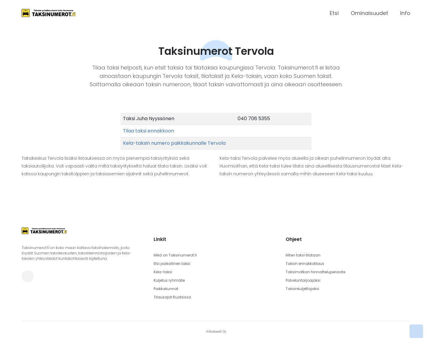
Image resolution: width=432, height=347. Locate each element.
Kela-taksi (163, 271)
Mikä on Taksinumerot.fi (175, 255)
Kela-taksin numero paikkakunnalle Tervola (174, 143)
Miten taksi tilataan (303, 255)
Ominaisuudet (369, 13)
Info (405, 13)
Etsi (334, 13)
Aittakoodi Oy (216, 331)
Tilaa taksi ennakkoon (148, 130)
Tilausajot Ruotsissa (172, 297)
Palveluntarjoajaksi (303, 280)
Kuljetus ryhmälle (169, 280)
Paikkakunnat (166, 288)
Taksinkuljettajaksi (302, 288)
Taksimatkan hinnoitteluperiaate (315, 271)
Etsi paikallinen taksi (172, 263)
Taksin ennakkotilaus (305, 263)
